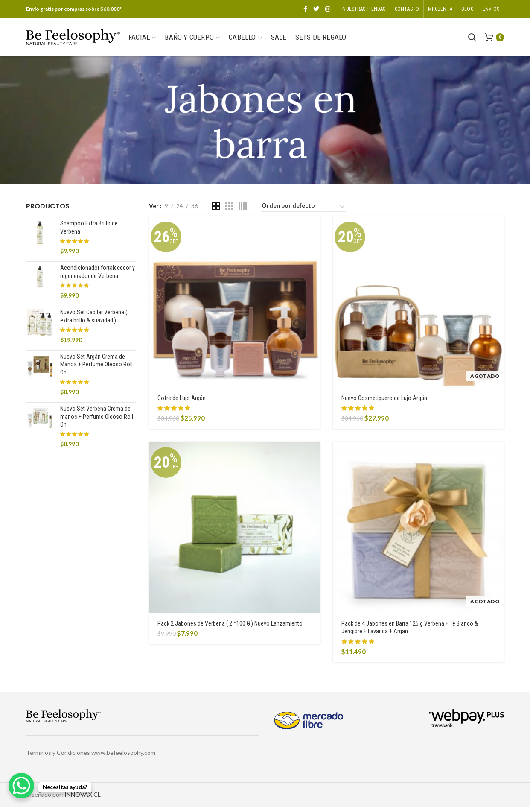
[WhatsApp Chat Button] (21, 785)
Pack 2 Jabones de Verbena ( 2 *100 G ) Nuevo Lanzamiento (230, 623)
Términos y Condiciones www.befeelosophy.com (90, 752)
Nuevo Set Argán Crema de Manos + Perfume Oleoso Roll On (96, 364)
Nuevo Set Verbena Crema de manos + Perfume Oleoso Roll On (96, 416)
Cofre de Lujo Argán (181, 398)
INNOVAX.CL (82, 794)
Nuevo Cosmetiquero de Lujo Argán (384, 398)
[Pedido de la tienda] (303, 207)
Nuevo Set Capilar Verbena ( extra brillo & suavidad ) (93, 316)
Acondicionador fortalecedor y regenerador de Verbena (97, 271)
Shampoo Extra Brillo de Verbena (89, 227)
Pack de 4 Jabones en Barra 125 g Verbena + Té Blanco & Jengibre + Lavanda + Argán (409, 627)
